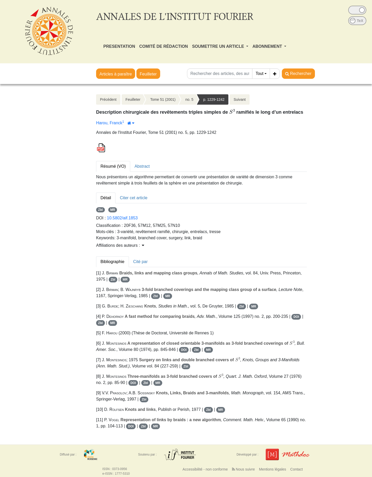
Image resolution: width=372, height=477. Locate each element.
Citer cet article (134, 198)
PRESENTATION (119, 46)
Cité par (140, 261)
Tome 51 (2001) (162, 99)
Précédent (108, 99)
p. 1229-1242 (214, 99)
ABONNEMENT (267, 46)
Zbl (100, 210)
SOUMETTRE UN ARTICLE (218, 46)
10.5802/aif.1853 (122, 218)
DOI (296, 317)
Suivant (240, 99)
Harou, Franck (109, 123)
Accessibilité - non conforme (205, 469)
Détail (105, 198)
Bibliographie (112, 261)
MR (112, 210)
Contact (296, 469)
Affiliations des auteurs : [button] (120, 245)
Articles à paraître (115, 74)
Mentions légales (272, 469)
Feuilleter (148, 74)
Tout (259, 73)
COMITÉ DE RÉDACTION (163, 46)
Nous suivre (243, 469)
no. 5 (189, 99)
